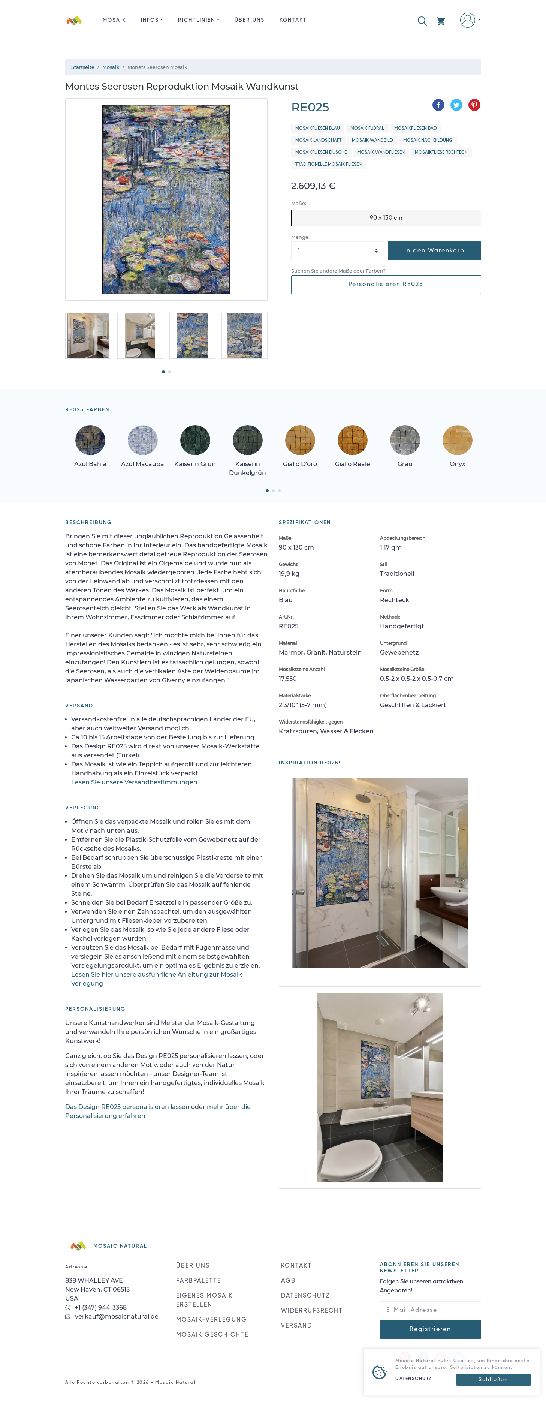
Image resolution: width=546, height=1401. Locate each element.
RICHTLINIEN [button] (196, 20)
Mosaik (114, 20)
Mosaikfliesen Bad (415, 128)
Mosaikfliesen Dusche (321, 152)
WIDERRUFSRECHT (312, 1311)
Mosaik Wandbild (372, 140)
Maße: (298, 203)
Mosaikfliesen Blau (317, 128)
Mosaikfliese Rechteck (441, 152)
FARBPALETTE (198, 1281)
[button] (422, 20)
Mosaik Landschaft (318, 140)
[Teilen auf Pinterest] (474, 105)
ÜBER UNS (250, 20)
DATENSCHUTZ (305, 1296)
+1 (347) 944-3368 (96, 1307)
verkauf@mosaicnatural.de (112, 1316)
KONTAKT (293, 20)
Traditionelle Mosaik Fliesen (328, 164)
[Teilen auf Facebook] (438, 105)
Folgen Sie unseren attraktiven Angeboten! (421, 1286)
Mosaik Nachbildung (427, 140)
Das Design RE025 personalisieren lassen (127, 1106)
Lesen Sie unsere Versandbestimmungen (134, 782)
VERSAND (296, 1326)
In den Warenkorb (434, 251)
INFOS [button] (150, 20)
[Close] (493, 1380)
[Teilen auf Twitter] (456, 105)
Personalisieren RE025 (386, 285)
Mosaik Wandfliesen (381, 152)
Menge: (300, 237)
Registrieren (430, 1329)
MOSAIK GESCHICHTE (212, 1335)
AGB (288, 1281)
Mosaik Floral (367, 128)
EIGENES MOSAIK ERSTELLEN (204, 1300)
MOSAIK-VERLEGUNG (211, 1320)
